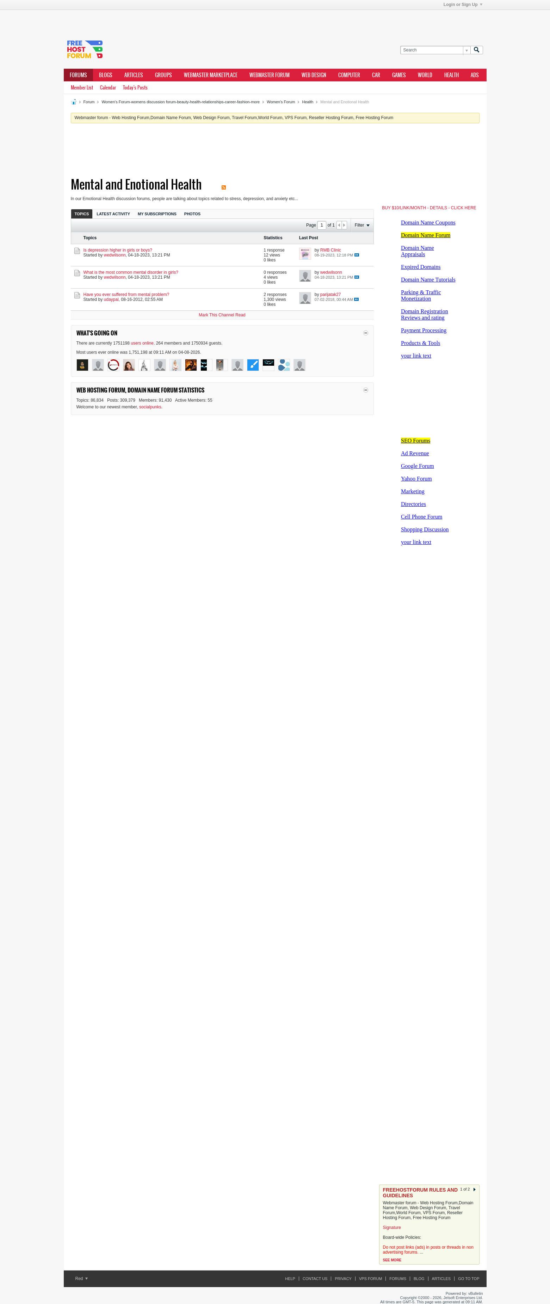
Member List (82, 87)
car (376, 75)
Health (307, 102)
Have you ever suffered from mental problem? (126, 294)
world (425, 75)
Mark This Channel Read (222, 315)
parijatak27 (330, 294)
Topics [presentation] (82, 214)
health (451, 75)
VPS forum (370, 1279)
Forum (89, 102)
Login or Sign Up (463, 4)
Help (290, 1279)
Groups (163, 75)
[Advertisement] (169, 20)
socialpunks (150, 406)
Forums (78, 75)
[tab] (82, 213)
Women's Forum (281, 102)
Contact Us (315, 1279)
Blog (419, 1279)
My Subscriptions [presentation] (157, 214)
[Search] (435, 50)
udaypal (111, 299)
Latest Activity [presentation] (113, 214)
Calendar (108, 87)
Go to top (468, 1279)
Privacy (343, 1279)
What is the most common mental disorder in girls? (131, 272)
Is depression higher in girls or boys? (118, 250)
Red (81, 1278)
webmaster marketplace (210, 75)
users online (142, 343)
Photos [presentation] (192, 214)
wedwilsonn (115, 255)
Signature (392, 1227)
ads (475, 75)
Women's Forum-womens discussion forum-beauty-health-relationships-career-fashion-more (180, 102)
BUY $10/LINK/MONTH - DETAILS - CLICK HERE (429, 207)
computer (349, 75)
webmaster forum (269, 75)
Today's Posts (135, 87)
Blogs (105, 75)
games (399, 75)
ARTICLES (133, 75)
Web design (314, 75)
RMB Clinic (330, 250)
